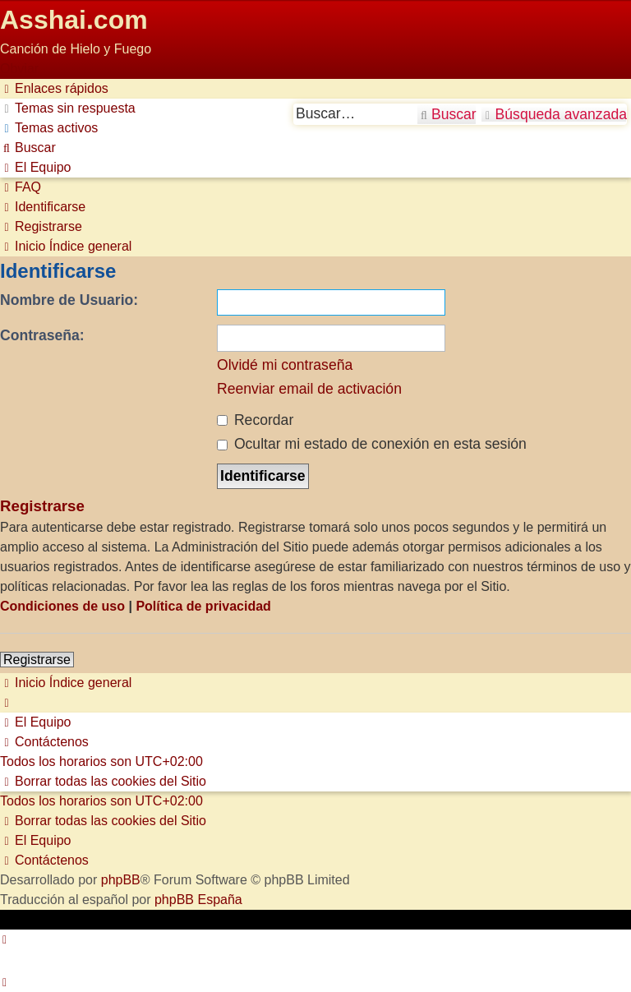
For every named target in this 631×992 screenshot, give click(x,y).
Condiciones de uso (62, 606)
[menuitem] (68, 108)
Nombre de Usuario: (69, 300)
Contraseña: (42, 335)
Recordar (255, 420)
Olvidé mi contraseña (284, 365)
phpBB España (198, 900)
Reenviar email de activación (309, 389)
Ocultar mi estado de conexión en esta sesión (372, 444)
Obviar (19, 69)
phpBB (120, 880)
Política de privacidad (203, 606)
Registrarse (37, 660)
